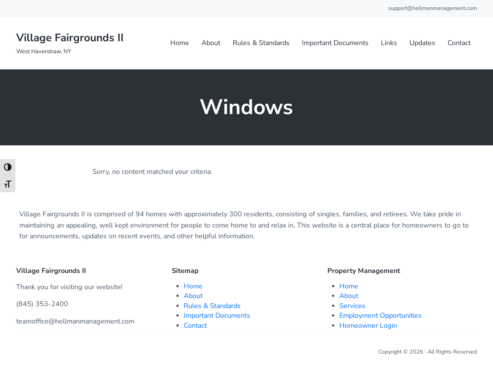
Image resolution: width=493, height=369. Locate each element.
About (193, 295)
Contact (195, 325)
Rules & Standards (212, 305)
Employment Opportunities (380, 315)
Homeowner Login (368, 325)
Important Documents (217, 315)
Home (193, 286)
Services (352, 305)
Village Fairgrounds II (70, 37)
